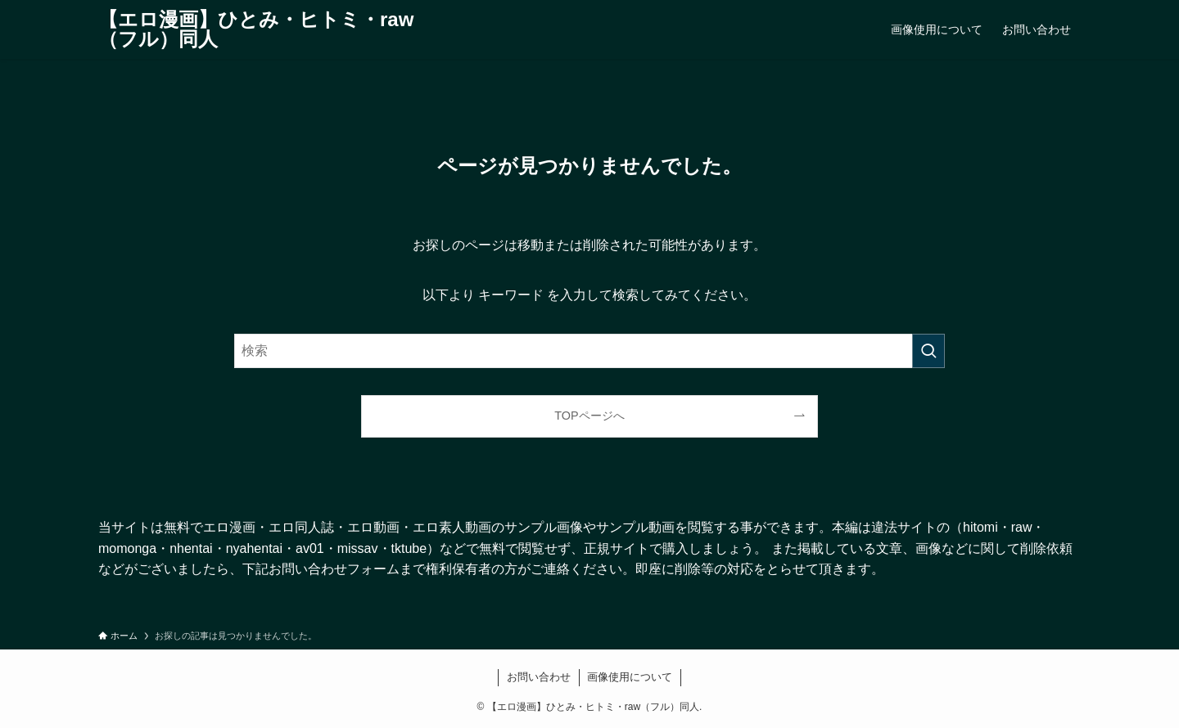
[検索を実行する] (928, 351)
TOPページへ (589, 415)
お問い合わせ (539, 677)
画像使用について (629, 677)
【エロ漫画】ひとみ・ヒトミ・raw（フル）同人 (255, 29)
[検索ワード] (589, 351)
